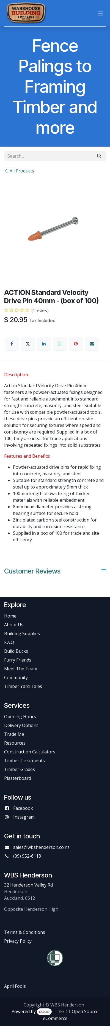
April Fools (15, 986)
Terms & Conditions (24, 932)
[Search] (99, 156)
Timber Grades (19, 769)
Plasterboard (17, 778)
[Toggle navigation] (100, 13)
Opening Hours (20, 717)
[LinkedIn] (43, 343)
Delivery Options (21, 725)
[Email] (91, 343)
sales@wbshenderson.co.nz (41, 847)
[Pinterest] (75, 343)
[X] (27, 343)
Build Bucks (16, 651)
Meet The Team (20, 669)
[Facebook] (11, 343)
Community (16, 677)
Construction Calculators (29, 752)
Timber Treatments (24, 761)
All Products (19, 171)
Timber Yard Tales (23, 686)
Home (10, 616)
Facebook (23, 808)
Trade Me (14, 734)
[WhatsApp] (59, 343)
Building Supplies (22, 633)
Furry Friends (18, 660)
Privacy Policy (18, 941)
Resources (15, 743)
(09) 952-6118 (27, 856)
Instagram (24, 817)
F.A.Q (9, 642)
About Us (13, 625)
